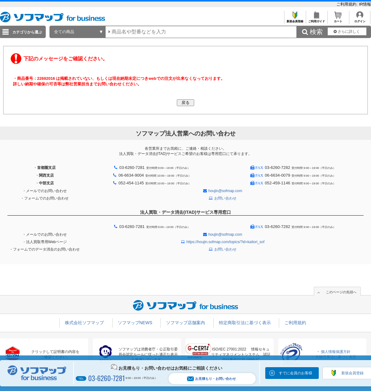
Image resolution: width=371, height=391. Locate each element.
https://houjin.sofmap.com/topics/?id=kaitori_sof (225, 242)
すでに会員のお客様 (295, 373)
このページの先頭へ (341, 292)
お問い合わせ (225, 198)
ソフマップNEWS (135, 322)
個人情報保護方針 (336, 352)
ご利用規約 (347, 4)
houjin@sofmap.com (225, 191)
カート (338, 19)
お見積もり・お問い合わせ (211, 378)
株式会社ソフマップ (84, 322)
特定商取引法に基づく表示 (245, 322)
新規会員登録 (295, 19)
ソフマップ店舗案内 (185, 322)
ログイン (360, 19)
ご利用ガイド (316, 19)
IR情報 (365, 4)
